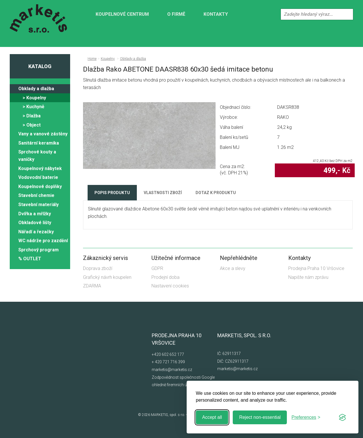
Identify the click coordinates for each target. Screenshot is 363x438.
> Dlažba (32, 116)
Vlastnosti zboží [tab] (163, 192)
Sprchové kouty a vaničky (37, 155)
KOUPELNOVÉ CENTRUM (122, 14)
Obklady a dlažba (36, 88)
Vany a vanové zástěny (43, 134)
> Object (32, 125)
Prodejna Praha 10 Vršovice (316, 268)
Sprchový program (38, 249)
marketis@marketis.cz (172, 369)
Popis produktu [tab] (112, 192)
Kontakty (216, 14)
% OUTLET (29, 258)
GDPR (157, 268)
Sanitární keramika (38, 143)
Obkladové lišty (34, 222)
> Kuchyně (33, 106)
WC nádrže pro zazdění (43, 240)
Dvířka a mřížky (34, 213)
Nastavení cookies (170, 286)
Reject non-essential (260, 417)
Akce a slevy (232, 268)
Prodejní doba (165, 277)
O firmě (176, 14)
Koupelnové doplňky (40, 186)
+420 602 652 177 (168, 354)
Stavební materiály (38, 204)
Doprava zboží (97, 268)
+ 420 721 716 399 (168, 362)
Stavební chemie (36, 195)
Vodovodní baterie (38, 177)
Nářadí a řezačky (36, 231)
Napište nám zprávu (308, 277)
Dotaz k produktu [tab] (216, 192)
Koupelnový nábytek (40, 168)
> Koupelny (34, 97)
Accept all (212, 417)
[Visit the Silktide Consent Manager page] (342, 417)
